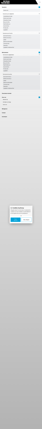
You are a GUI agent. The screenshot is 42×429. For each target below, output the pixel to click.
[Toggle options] (21, 216)
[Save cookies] (16, 220)
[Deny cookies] (26, 220)
